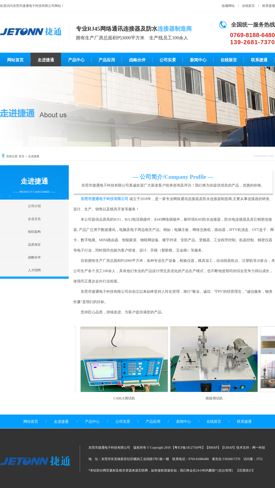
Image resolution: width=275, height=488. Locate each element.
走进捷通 (46, 60)
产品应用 (107, 60)
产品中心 (76, 60)
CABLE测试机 (123, 398)
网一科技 (258, 447)
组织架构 (34, 231)
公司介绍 (34, 206)
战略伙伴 (137, 60)
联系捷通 (268, 6)
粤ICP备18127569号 (188, 447)
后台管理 (225, 470)
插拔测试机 (213, 398)
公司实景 (168, 60)
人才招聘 (34, 270)
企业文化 (34, 219)
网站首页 (15, 60)
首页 (21, 156)
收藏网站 (228, 6)
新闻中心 (198, 60)
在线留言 (248, 6)
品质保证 (34, 244)
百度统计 (245, 470)
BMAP (212, 447)
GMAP (228, 447)
